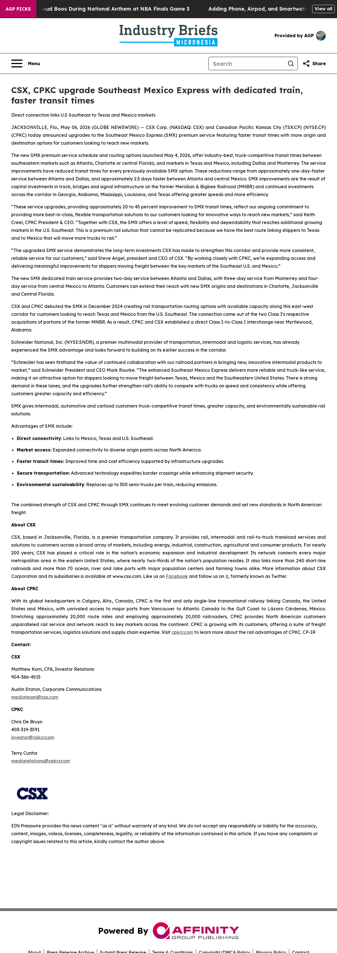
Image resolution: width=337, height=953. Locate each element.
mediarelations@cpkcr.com (40, 761)
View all (323, 8)
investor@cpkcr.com (32, 737)
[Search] (246, 63)
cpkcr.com (182, 632)
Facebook (177, 576)
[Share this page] (314, 63)
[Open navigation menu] (25, 63)
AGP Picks (18, 9)
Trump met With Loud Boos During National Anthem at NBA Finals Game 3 (101, 9)
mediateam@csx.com (34, 697)
